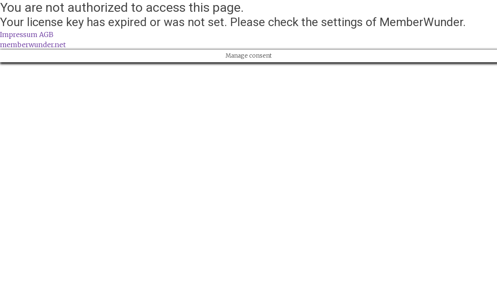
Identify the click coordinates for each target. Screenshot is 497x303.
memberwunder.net (33, 44)
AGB (46, 34)
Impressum (18, 34)
